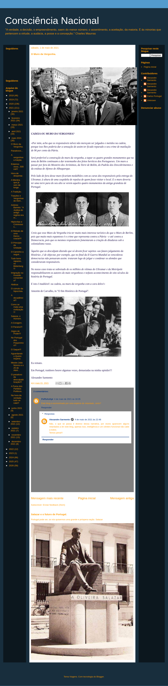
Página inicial (87, 498)
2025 (11, 461)
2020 (11, 104)
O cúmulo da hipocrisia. (17, 289)
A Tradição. (16, 191)
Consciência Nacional (52, 20)
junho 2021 (17, 408)
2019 (11, 99)
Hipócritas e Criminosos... (17, 224)
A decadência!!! (17, 297)
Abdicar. (15, 284)
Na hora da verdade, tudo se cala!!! (16, 399)
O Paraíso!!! (16, 327)
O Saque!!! (16, 349)
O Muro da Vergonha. (17, 145)
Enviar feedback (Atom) (54, 505)
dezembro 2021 (16, 442)
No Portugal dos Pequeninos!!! (17, 341)
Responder (46, 407)
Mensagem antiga (122, 498)
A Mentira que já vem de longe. (15, 184)
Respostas (49, 414)
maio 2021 (17, 138)
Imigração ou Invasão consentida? (17, 277)
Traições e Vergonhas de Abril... (17, 198)
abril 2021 (16, 131)
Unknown (151, 100)
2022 (11, 449)
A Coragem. (16, 323)
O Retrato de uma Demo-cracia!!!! (17, 235)
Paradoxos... (17, 151)
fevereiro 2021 (15, 119)
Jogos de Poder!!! (16, 332)
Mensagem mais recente (47, 498)
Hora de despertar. (17, 174)
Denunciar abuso (151, 107)
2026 (11, 465)
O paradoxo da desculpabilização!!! (17, 378)
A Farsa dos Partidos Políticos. (16, 388)
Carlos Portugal (154, 96)
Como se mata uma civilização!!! (17, 308)
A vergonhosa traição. (17, 157)
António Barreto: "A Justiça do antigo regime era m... (17, 211)
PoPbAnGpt (47, 399)
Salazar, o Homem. (16, 317)
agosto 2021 (17, 415)
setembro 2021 (15, 422)
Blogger (100, 676)
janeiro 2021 (17, 111)
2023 (11, 453)
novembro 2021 (16, 436)
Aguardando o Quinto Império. (17, 356)
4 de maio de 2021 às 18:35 (67, 399)
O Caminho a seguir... (17, 253)
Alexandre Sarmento (59, 419)
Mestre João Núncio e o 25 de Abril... (17, 366)
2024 (11, 457)
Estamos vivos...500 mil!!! (17, 166)
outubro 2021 (15, 429)
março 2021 (17, 125)
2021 (11, 108)
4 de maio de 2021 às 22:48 (88, 419)
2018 (11, 95)
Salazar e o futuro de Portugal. (49, 514)
